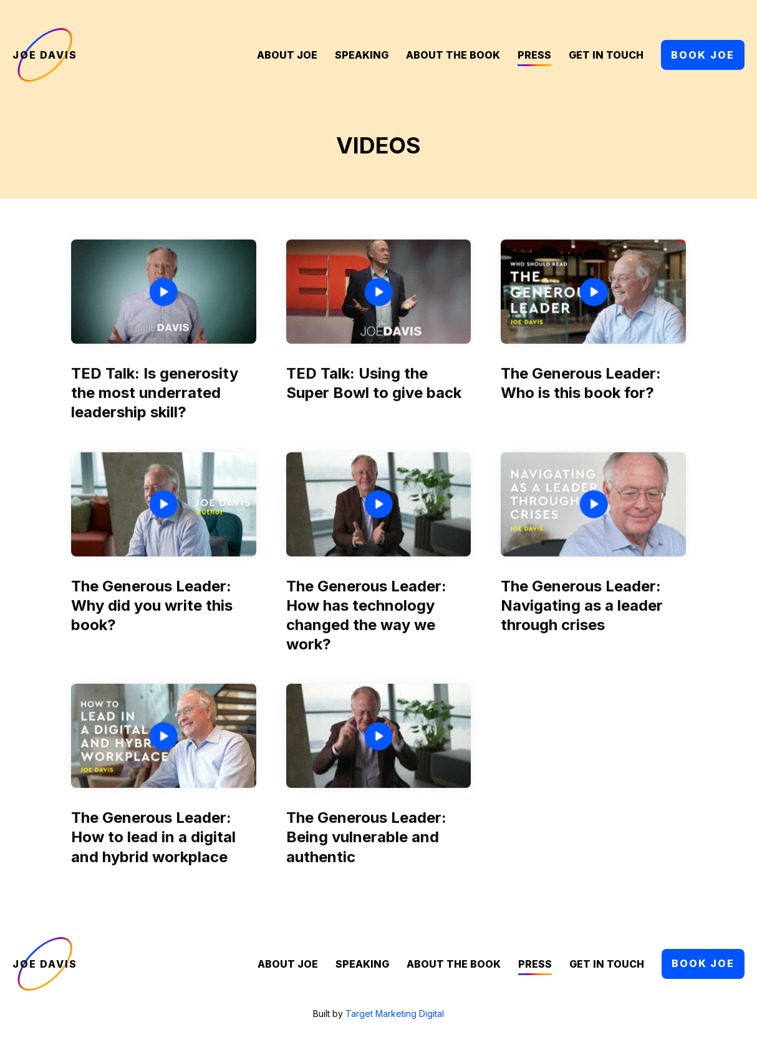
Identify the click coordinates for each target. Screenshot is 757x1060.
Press (534, 55)
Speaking (361, 55)
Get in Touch (606, 55)
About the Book (453, 55)
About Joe (287, 55)
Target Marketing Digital (394, 1013)
